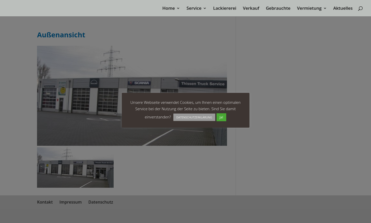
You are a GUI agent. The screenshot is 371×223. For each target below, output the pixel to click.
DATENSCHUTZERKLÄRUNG (194, 117)
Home (168, 8)
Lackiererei (224, 8)
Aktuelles (343, 8)
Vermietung (309, 8)
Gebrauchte (278, 8)
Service (194, 8)
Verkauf (251, 8)
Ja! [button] (221, 117)
